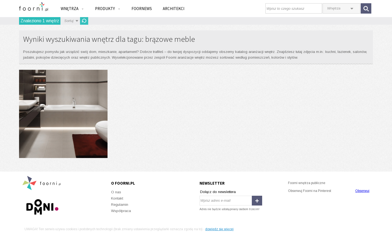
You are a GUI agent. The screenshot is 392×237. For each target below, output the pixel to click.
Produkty (108, 8)
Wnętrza (72, 8)
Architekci (173, 8)
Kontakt (117, 198)
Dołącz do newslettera (218, 192)
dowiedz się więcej (219, 229)
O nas (116, 192)
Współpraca (121, 211)
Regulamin (119, 205)
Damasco (63, 114)
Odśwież (84, 21)
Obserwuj (362, 191)
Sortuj (69, 21)
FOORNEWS (141, 8)
